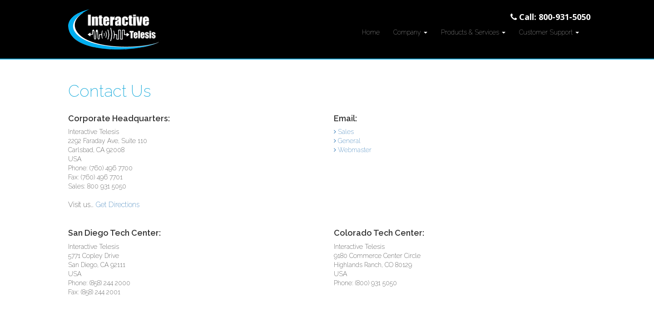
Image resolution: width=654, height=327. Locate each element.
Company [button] (410, 32)
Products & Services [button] (473, 32)
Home (371, 32)
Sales (344, 131)
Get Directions (117, 204)
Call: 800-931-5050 (550, 16)
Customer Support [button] (549, 32)
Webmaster (353, 150)
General (347, 140)
